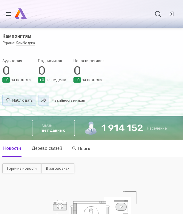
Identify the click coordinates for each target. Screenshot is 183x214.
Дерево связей (47, 148)
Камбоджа (25, 42)
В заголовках (58, 168)
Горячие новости (22, 168)
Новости (12, 148)
